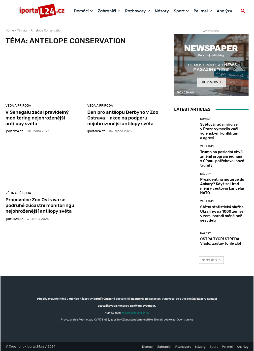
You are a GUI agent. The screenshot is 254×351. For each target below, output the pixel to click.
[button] (243, 11)
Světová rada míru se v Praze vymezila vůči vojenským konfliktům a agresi (220, 131)
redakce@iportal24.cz (135, 312)
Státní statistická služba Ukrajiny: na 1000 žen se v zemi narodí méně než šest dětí (222, 214)
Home (9, 30)
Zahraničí (207, 146)
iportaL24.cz (14, 131)
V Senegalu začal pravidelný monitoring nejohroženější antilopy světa (37, 117)
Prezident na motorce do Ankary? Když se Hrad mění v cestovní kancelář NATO (222, 186)
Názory (205, 174)
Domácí (205, 118)
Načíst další (211, 260)
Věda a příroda (18, 105)
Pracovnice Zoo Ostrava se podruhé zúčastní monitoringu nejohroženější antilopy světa (39, 205)
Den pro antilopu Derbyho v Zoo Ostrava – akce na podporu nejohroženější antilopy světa (122, 117)
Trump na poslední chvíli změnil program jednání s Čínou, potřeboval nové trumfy (222, 159)
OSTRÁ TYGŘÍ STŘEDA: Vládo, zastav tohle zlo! (220, 241)
